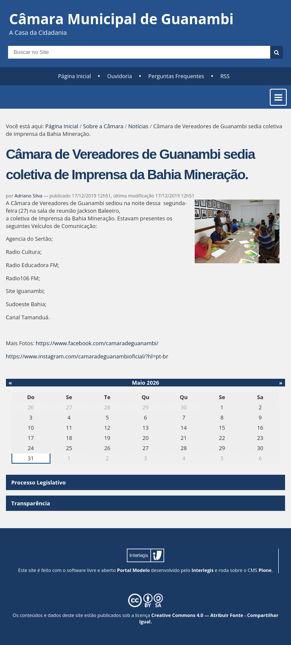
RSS (224, 76)
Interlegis (202, 570)
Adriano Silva (28, 195)
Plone (264, 570)
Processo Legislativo (38, 482)
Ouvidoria (119, 76)
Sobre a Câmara (103, 126)
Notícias (138, 126)
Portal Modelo (133, 570)
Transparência (30, 503)
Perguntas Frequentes (176, 76)
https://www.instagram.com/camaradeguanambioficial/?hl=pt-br (87, 356)
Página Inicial (74, 76)
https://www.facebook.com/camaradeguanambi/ (97, 343)
